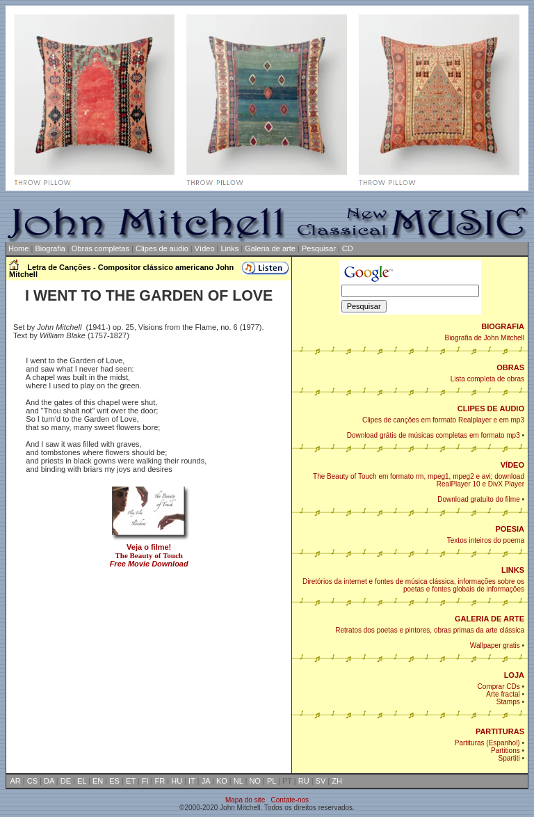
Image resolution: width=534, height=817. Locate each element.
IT (191, 781)
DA (49, 781)
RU (303, 781)
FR (160, 781)
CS (32, 781)
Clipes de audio (162, 248)
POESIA (509, 529)
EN (97, 781)
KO (221, 781)
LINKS (512, 570)
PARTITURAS (500, 731)
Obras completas (100, 248)
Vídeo (205, 248)
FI (145, 781)
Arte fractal (502, 694)
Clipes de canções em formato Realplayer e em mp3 (443, 420)
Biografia (50, 248)
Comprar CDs (499, 686)
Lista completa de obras (487, 379)
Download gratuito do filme (478, 499)
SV (321, 781)
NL (238, 781)
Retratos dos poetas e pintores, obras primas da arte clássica (429, 630)
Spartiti (509, 758)
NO (255, 781)
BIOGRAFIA (502, 326)
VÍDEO (512, 465)
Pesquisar (319, 248)
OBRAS (510, 367)
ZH (337, 781)
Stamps (508, 702)
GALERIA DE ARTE (489, 618)
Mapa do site (245, 800)
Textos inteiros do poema (485, 540)
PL (271, 781)
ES (114, 781)
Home (17, 248)
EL (81, 781)
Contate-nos (290, 800)
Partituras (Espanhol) (487, 743)
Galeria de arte (270, 248)
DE (65, 781)
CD (347, 248)
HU (176, 781)
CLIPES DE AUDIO (491, 408)
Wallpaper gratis (495, 645)
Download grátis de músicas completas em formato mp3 (433, 435)
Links (230, 248)
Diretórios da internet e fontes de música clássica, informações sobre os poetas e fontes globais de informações (413, 585)
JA (206, 781)
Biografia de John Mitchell (484, 338)
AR (15, 781)
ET (131, 781)
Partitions (505, 750)
